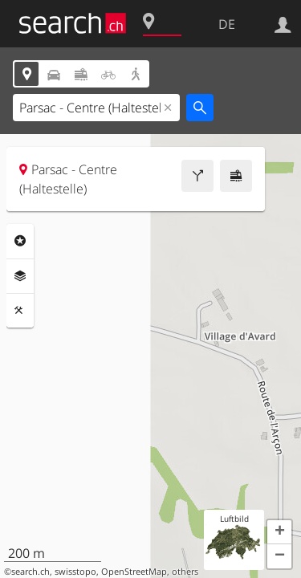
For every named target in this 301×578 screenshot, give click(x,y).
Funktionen (20, 311)
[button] (279, 532)
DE (226, 24)
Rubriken (20, 241)
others (185, 571)
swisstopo (75, 571)
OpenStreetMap (134, 571)
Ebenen (20, 276)
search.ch (30, 571)
